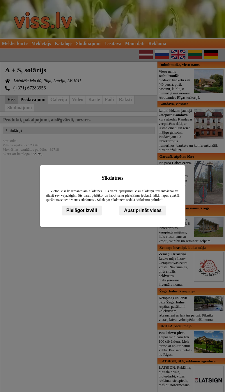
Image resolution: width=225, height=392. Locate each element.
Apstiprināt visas (143, 210)
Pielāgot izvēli (81, 210)
